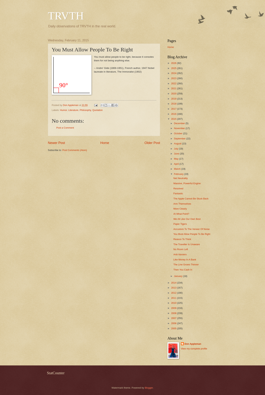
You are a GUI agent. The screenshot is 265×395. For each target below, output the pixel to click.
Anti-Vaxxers (180, 254)
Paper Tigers (180, 224)
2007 (174, 318)
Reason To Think (182, 239)
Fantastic (178, 193)
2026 (174, 63)
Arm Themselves (182, 203)
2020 (174, 93)
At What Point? (181, 213)
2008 (174, 313)
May (176, 158)
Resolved (178, 188)
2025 (174, 68)
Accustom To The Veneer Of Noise (191, 229)
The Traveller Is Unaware (186, 244)
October (178, 133)
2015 (174, 119)
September (180, 138)
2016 (174, 114)
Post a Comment (65, 127)
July (176, 148)
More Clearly (180, 208)
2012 (174, 292)
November (180, 128)
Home (104, 143)
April (176, 164)
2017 (174, 108)
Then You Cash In (182, 269)
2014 (174, 282)
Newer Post (56, 143)
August (178, 143)
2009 (174, 308)
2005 (174, 328)
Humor (63, 110)
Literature (73, 110)
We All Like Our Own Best (187, 219)
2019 (174, 98)
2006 (174, 323)
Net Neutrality (180, 178)
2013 (174, 287)
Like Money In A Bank (184, 259)
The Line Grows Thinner (186, 264)
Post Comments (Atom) (74, 150)
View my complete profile (194, 348)
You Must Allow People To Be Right (191, 234)
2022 (174, 83)
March (177, 168)
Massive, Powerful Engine (187, 183)
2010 (174, 303)
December (180, 123)
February (179, 174)
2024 (174, 73)
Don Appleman (193, 343)
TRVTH (66, 16)
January (178, 276)
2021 (174, 88)
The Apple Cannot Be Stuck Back (190, 198)
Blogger (149, 387)
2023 (174, 78)
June (177, 153)
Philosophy (85, 110)
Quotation (97, 110)
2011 (174, 298)
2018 (174, 103)
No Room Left (180, 249)
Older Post (152, 143)
